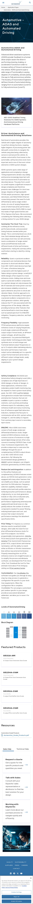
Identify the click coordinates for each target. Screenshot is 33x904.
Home (3, 7)
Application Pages (13, 7)
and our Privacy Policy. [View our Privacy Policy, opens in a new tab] (11, 887)
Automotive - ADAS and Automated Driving (16, 10)
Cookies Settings (16, 892)
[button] (30, 2)
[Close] (31, 878)
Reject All (16, 896)
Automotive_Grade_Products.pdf (15, 735)
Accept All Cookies (16, 901)
